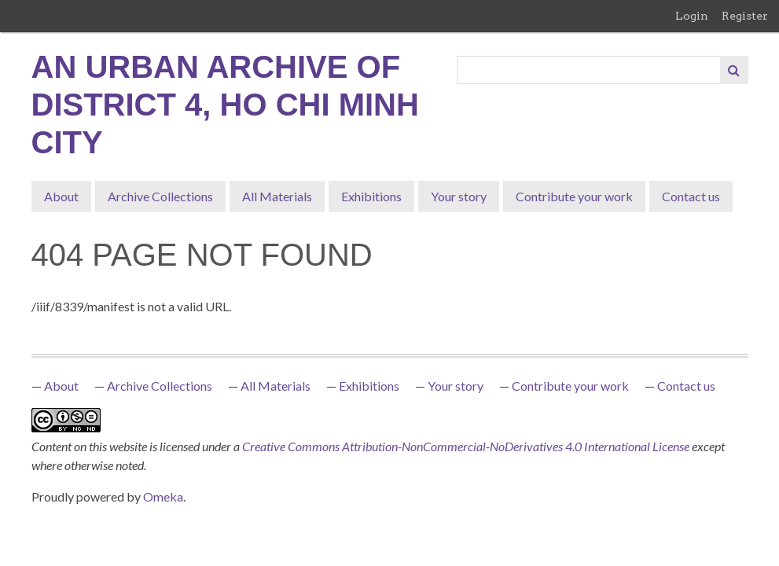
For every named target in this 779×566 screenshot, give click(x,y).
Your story (459, 196)
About (61, 196)
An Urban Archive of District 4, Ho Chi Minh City (225, 105)
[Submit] (734, 70)
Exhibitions (371, 196)
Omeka (163, 496)
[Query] (589, 70)
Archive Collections (160, 196)
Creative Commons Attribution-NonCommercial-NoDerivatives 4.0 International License (467, 446)
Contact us (691, 196)
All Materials (277, 196)
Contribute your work (574, 196)
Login (691, 15)
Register (745, 15)
